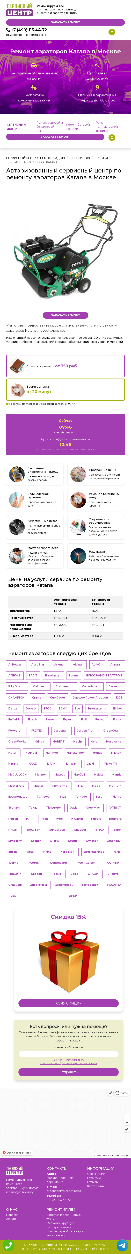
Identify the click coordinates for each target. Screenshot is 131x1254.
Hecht (77, 741)
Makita (99, 774)
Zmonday (113, 840)
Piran (44, 818)
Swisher (92, 840)
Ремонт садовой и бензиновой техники (50, 126)
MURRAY (115, 785)
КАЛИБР (112, 862)
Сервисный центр (21, 158)
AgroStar (37, 664)
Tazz (62, 796)
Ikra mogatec (17, 796)
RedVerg (115, 818)
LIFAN (51, 763)
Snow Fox (33, 829)
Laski (90, 763)
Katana (13, 763)
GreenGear (111, 730)
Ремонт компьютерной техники (107, 126)
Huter (12, 752)
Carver (113, 686)
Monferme (59, 785)
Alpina (77, 664)
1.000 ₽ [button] (59, 636)
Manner (40, 774)
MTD (79, 785)
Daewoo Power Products (91, 697)
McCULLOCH (17, 774)
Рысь (12, 895)
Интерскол (90, 884)
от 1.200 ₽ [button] (98, 624)
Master (38, 785)
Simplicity (15, 840)
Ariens (58, 664)
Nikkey (116, 752)
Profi (59, 818)
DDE (119, 697)
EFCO (47, 708)
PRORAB (77, 818)
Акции (11, 1219)
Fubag (99, 719)
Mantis (116, 774)
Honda (97, 752)
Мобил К (14, 873)
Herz (94, 741)
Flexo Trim (111, 763)
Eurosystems (97, 708)
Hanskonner (75, 752)
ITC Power (43, 796)
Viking (47, 851)
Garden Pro (85, 730)
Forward (14, 730)
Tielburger (53, 807)
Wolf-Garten (87, 862)
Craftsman (62, 686)
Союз (74, 873)
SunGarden (57, 829)
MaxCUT (79, 774)
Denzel (13, 708)
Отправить (69, 1072)
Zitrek (12, 851)
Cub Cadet (57, 697)
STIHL (54, 840)
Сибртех (113, 873)
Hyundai (31, 752)
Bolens (73, 675)
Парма (56, 873)
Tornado (81, 796)
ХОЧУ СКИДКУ (69, 1003)
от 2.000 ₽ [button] (61, 617)
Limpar (71, 763)
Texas (33, 807)
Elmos (50, 719)
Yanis (116, 851)
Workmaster (58, 862)
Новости (12, 1215)
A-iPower (14, 664)
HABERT (59, 741)
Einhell (117, 708)
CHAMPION (16, 697)
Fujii (84, 719)
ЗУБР (73, 895)
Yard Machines (94, 851)
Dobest (31, 708)
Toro (99, 796)
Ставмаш (15, 884)
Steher (36, 840)
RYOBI (12, 829)
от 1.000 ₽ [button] (60, 624)
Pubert (96, 818)
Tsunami (14, 807)
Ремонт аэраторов (26, 162)
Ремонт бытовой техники (78, 126)
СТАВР (93, 873)
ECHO (63, 708)
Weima (13, 862)
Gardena (60, 730)
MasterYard (16, 785)
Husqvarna (113, 741)
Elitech (32, 719)
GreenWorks (17, 741)
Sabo (117, 829)
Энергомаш (38, 884)
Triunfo (116, 796)
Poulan (13, 818)
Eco (77, 708)
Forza (117, 719)
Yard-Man (67, 851)
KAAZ (33, 763)
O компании (96, 1173)
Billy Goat (14, 686)
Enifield (13, 719)
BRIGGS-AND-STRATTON (104, 675)
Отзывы (92, 1182)
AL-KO (96, 664)
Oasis (73, 807)
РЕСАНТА (114, 884)
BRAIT (32, 675)
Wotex (34, 862)
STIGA (99, 829)
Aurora (115, 664)
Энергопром (64, 884)
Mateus (59, 774)
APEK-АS (14, 675)
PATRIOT (114, 807)
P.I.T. (29, 818)
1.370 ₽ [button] (58, 610)
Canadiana (89, 686)
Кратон (36, 873)
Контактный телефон (69, 1047)
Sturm (72, 840)
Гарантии (94, 1178)
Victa (30, 851)
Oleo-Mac (93, 807)
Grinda (39, 741)
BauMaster (53, 675)
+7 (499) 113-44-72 (29, 30)
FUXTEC (37, 730)
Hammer (52, 752)
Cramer (37, 697)
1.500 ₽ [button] (96, 610)
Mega (96, 785)
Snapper (80, 829)
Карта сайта (95, 1186)
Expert (67, 719)
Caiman (38, 686)
